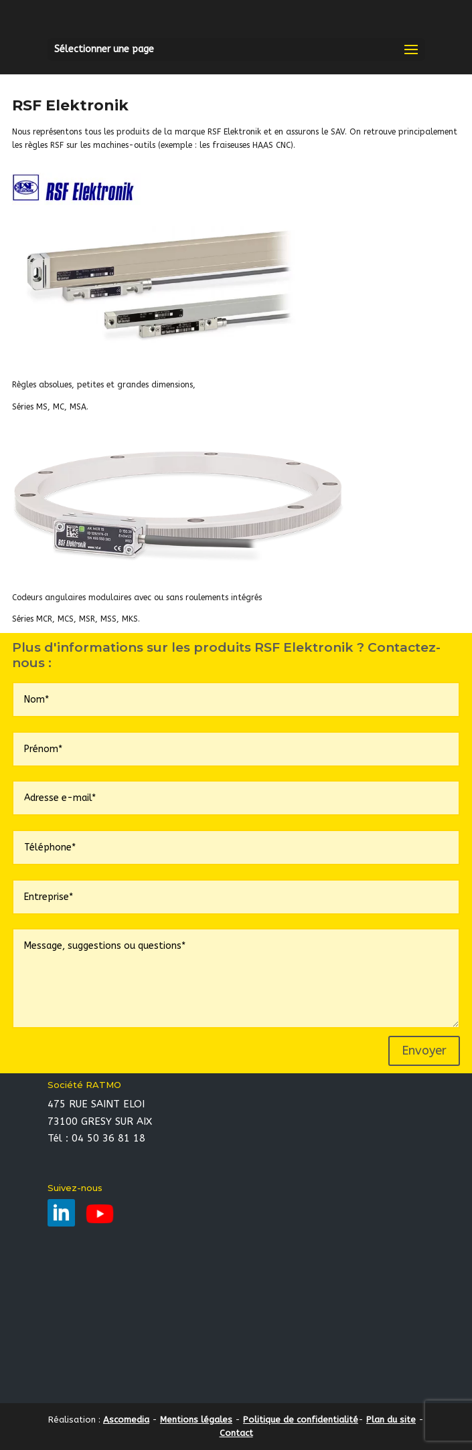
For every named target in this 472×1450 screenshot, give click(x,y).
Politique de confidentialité (300, 1420)
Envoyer (424, 1050)
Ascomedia (126, 1420)
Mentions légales (196, 1420)
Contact (236, 1433)
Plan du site (391, 1420)
